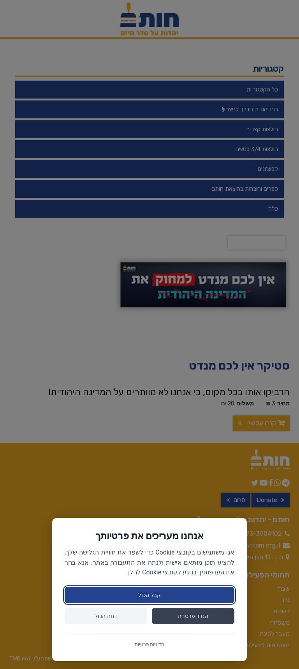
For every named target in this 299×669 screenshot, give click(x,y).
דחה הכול (106, 616)
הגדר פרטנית (193, 616)
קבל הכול (149, 595)
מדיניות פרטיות (150, 644)
